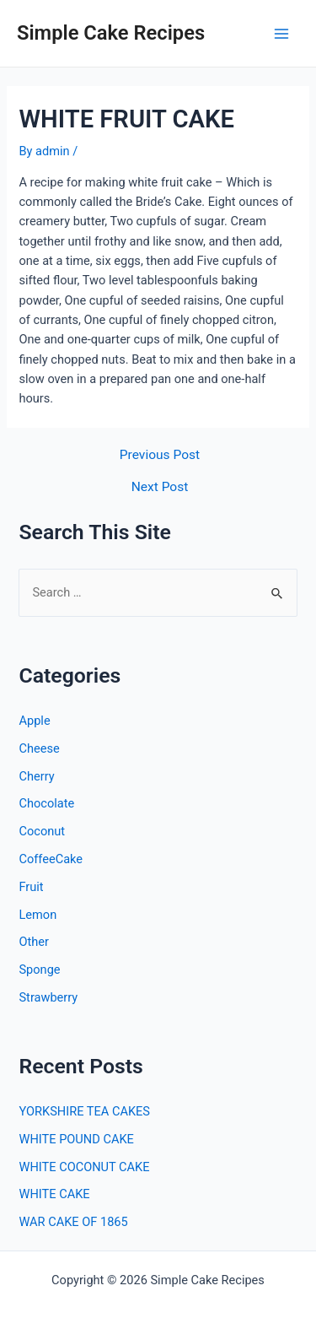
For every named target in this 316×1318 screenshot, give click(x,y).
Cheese (39, 748)
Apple (34, 720)
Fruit (31, 886)
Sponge (39, 969)
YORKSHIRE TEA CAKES (84, 1111)
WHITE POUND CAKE (76, 1139)
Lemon (37, 914)
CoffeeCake (51, 859)
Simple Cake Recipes (111, 33)
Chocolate (46, 803)
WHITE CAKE (54, 1194)
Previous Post (160, 455)
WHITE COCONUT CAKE (84, 1167)
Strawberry (48, 997)
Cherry (36, 776)
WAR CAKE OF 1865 (73, 1221)
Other (34, 941)
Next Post (160, 487)
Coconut (42, 831)
